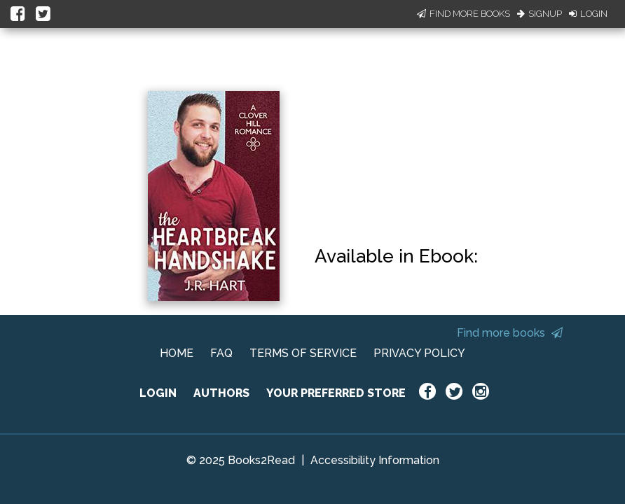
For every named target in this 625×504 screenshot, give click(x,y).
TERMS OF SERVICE (303, 353)
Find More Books (463, 13)
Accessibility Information (374, 460)
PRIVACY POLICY (419, 353)
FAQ (221, 353)
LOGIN (158, 393)
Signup (539, 13)
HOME (176, 353)
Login (588, 13)
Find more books (510, 333)
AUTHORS (221, 393)
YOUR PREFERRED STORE (336, 393)
